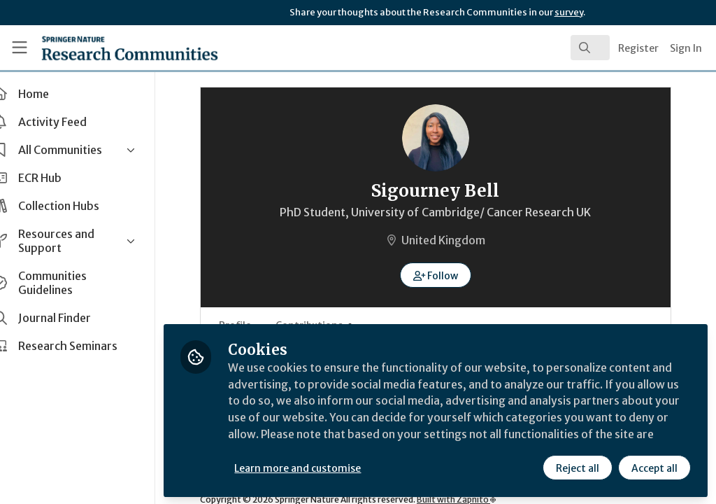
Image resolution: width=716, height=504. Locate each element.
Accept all (654, 467)
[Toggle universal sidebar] (19, 47)
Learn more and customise (322, 467)
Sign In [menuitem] (686, 48)
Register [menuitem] (638, 48)
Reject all (577, 467)
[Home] (105, 47)
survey (568, 12)
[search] (590, 47)
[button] (448, 275)
